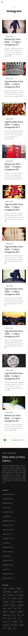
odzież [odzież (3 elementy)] (9, 608)
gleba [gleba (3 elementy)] (20, 598)
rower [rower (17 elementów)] (13, 615)
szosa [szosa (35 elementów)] (9, 618)
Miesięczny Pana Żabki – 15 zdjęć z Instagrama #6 (12, 167)
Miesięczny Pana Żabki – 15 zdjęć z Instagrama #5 (12, 418)
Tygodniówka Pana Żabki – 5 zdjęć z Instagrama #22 (13, 207)
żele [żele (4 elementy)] (14, 628)
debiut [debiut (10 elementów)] (21, 595)
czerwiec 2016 (7, 512)
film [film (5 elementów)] (9, 598)
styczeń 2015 (7, 560)
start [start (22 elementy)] (4, 618)
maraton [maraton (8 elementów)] (13, 605)
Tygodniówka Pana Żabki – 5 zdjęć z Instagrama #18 (13, 376)
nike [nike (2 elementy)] (4, 608)
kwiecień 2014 (7, 574)
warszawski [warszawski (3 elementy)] (14, 625)
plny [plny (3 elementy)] (20, 608)
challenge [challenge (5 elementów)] (10, 595)
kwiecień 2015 (7, 547)
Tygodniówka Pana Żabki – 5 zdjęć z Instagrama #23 (13, 124)
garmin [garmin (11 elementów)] (14, 598)
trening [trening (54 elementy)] (5, 621)
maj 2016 (5, 516)
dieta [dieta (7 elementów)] (4, 598)
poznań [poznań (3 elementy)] (5, 612)
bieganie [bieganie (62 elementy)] (19, 588)
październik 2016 (8, 494)
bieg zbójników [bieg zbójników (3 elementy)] (7, 592)
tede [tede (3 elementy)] (14, 618)
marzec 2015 (7, 552)
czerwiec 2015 (7, 538)
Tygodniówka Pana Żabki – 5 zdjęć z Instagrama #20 (13, 291)
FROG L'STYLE (9, 36)
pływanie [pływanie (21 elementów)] (20, 612)
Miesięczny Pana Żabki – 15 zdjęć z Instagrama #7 (12, 42)
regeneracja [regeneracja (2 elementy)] (6, 615)
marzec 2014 (7, 578)
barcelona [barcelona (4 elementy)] (11, 588)
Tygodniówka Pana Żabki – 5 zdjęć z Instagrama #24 (13, 84)
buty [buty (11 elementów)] (4, 595)
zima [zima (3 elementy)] (4, 628)
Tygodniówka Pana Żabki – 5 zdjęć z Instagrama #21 (13, 249)
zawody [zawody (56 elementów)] (21, 625)
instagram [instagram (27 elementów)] (5, 602)
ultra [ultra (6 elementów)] (21, 621)
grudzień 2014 (7, 565)
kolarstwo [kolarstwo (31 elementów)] (6, 605)
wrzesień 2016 (7, 499)
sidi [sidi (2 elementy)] (18, 615)
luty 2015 (6, 556)
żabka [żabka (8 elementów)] (9, 628)
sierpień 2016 (7, 503)
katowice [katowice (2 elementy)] (19, 602)
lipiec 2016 (6, 507)
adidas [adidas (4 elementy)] (5, 588)
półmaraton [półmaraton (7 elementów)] (12, 612)
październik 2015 (8, 521)
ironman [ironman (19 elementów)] (13, 602)
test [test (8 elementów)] (19, 618)
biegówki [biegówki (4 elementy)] (15, 592)
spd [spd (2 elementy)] (23, 615)
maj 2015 (5, 543)
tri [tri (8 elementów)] (10, 621)
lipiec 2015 (6, 534)
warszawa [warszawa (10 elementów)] (6, 625)
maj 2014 (5, 569)
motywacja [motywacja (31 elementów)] (21, 605)
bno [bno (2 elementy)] (21, 592)
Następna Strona (18, 440)
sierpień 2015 (7, 529)
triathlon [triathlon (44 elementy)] (15, 621)
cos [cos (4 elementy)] (16, 595)
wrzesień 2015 (7, 525)
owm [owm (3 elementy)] (15, 608)
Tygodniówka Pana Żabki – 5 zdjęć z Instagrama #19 (13, 334)
